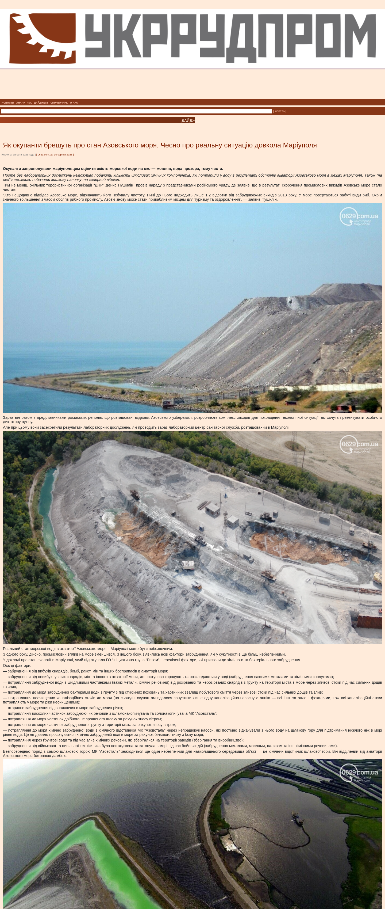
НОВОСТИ (8, 102)
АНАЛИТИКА (24, 102)
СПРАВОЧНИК (59, 102)
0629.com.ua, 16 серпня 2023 (55, 154)
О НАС (74, 102)
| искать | (279, 111)
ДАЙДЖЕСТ (41, 102)
